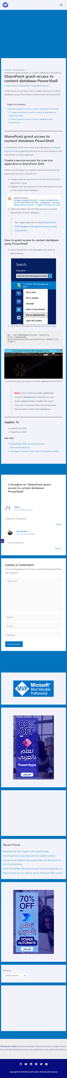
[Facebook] (36, 1064)
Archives (7, 970)
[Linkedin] (31, 1064)
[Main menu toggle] (61, 5)
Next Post (59, 469)
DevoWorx (22, 531)
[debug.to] (46, 1064)
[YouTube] (26, 1064)
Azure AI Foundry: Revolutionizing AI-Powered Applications (32, 868)
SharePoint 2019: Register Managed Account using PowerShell (35, 226)
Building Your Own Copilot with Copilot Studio (26, 851)
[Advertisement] (33, 30)
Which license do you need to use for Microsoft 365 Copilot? (33, 873)
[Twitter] (41, 1064)
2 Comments (10, 86)
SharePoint (24, 86)
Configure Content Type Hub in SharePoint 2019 (34, 451)
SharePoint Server (40, 86)
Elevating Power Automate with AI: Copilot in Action (29, 856)
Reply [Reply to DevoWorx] (58, 548)
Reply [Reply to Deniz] (59, 524)
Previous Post (9, 469)
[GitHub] (20, 1064)
